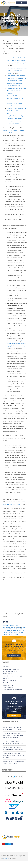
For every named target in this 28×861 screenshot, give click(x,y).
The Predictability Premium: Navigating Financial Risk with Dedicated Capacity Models (13, 735)
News (5, 683)
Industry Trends (7, 680)
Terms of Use (6, 858)
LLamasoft (6, 631)
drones (23, 627)
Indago (5, 678)
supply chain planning (11, 635)
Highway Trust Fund (10, 629)
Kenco (20, 629)
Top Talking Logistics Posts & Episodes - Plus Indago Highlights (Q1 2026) (14, 755)
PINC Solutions (16, 631)
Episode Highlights (8, 671)
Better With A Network (10, 669)
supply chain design (19, 633)
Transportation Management (11, 689)
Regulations (6, 685)
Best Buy (13, 627)
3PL (4, 667)
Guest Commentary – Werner (11, 676)
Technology (6, 687)
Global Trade (7, 674)
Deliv (18, 627)
